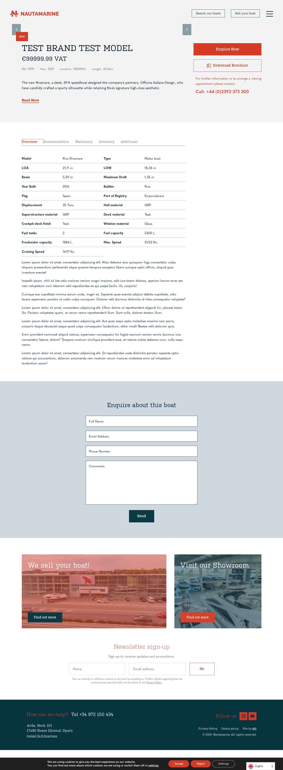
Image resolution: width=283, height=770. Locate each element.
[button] (269, 13)
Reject (201, 764)
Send (141, 533)
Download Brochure (227, 65)
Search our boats (208, 13)
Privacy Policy (154, 700)
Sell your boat (245, 13)
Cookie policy (230, 746)
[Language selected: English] (260, 766)
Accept (178, 764)
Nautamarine (221, 752)
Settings (223, 764)
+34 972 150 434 (96, 732)
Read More (30, 100)
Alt (254, 746)
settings (153, 765)
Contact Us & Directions (42, 753)
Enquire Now (227, 49)
